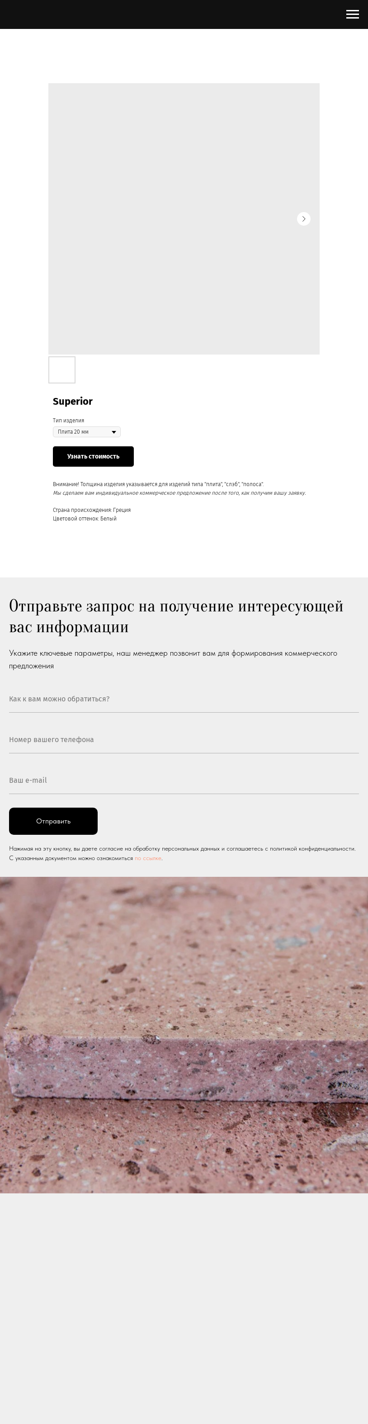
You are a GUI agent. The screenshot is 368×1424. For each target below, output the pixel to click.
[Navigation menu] (352, 14)
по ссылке (148, 857)
